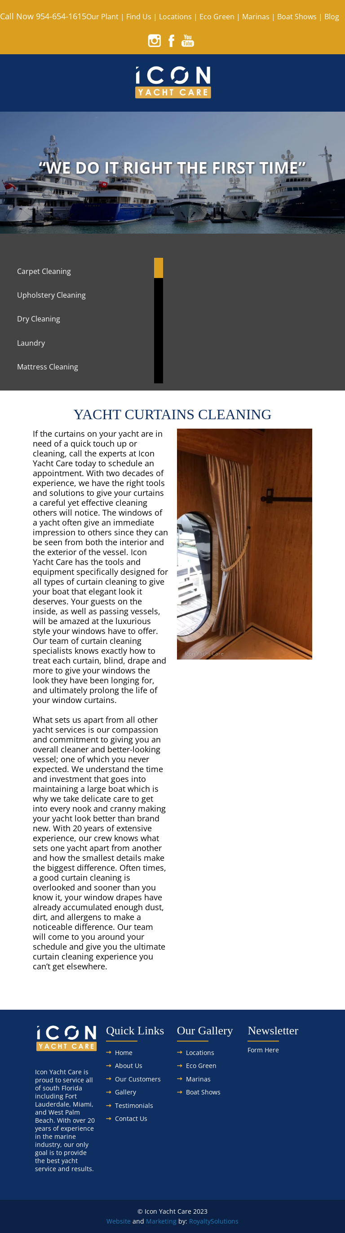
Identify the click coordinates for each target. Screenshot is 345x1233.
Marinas (256, 17)
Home (124, 1052)
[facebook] (171, 40)
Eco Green (216, 17)
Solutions (225, 1221)
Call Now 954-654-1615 (43, 16)
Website (118, 1221)
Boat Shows (297, 17)
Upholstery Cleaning (51, 295)
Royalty (200, 1221)
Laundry (31, 343)
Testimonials (134, 1105)
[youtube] (188, 40)
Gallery (125, 1092)
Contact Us (131, 1118)
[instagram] (154, 40)
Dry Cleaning (38, 319)
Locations (175, 17)
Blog (331, 17)
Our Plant (102, 17)
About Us (128, 1065)
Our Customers (138, 1079)
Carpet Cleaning (44, 271)
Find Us (138, 17)
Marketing (161, 1221)
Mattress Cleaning (47, 367)
